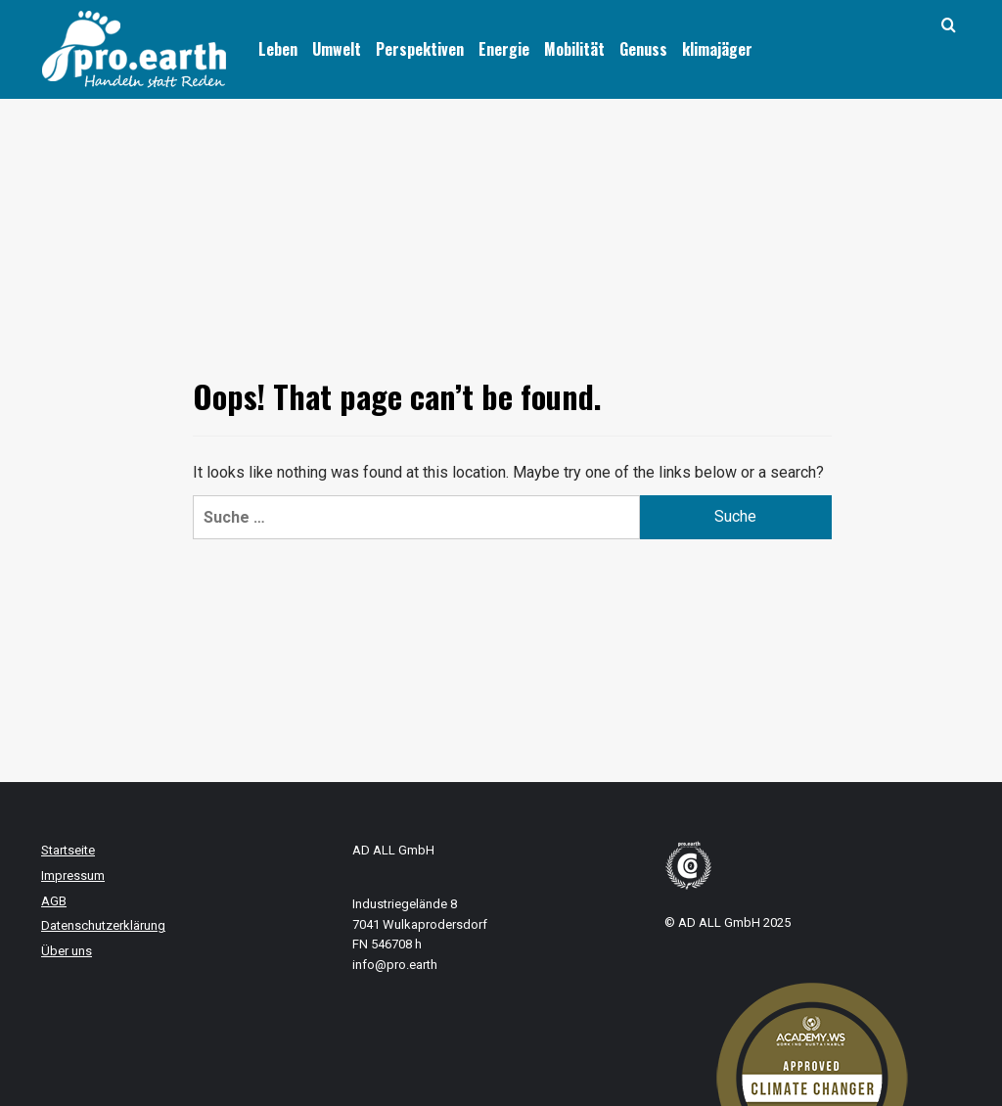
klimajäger (717, 49)
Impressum (73, 875)
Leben (277, 49)
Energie (503, 49)
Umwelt (336, 49)
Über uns (66, 951)
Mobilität (574, 49)
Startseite (68, 850)
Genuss (643, 49)
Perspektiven (420, 49)
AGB (54, 901)
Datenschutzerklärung (103, 925)
